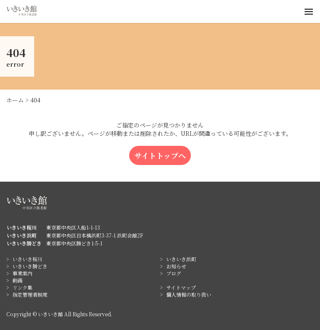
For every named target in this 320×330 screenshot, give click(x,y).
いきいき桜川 (27, 258)
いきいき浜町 (181, 258)
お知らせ (176, 266)
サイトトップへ (160, 155)
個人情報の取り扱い (188, 294)
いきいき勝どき (30, 266)
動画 (17, 280)
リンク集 (22, 287)
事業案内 (22, 273)
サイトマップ (181, 287)
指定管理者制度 (30, 294)
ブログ (173, 273)
